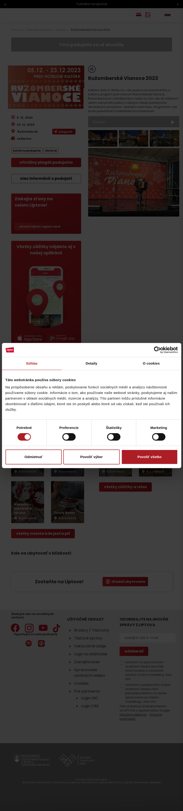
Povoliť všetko (149, 457)
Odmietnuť (33, 457)
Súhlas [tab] (32, 363)
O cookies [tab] (151, 363)
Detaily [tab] (91, 363)
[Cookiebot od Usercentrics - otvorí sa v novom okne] (157, 349)
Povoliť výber (91, 457)
